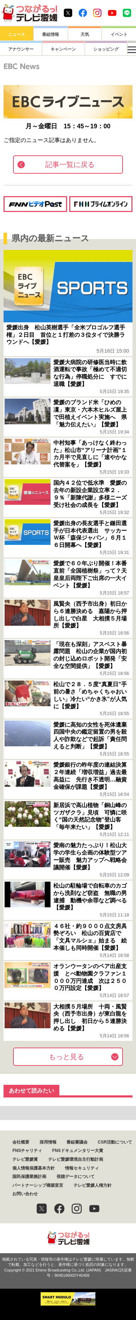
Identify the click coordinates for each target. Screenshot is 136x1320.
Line (127, 12)
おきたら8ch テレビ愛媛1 (29, 13)
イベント (119, 34)
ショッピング (84, 49)
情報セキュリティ (82, 1168)
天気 (85, 34)
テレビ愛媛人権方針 (92, 1185)
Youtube (112, 12)
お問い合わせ (25, 1193)
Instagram (97, 12)
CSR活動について (115, 1142)
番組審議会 (77, 1142)
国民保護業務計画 (29, 1176)
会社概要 (20, 1142)
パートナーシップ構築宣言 (37, 1185)
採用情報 (48, 1142)
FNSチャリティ (27, 1150)
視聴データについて (76, 1176)
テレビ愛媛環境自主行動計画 (75, 1159)
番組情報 (50, 34)
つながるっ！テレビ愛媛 (68, 1238)
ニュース (16, 34)
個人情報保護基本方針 (33, 1168)
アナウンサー (16, 49)
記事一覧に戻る (70, 164)
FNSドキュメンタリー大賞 (77, 1150)
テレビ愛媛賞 (25, 1159)
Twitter (68, 12)
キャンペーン (50, 49)
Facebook (82, 12)
